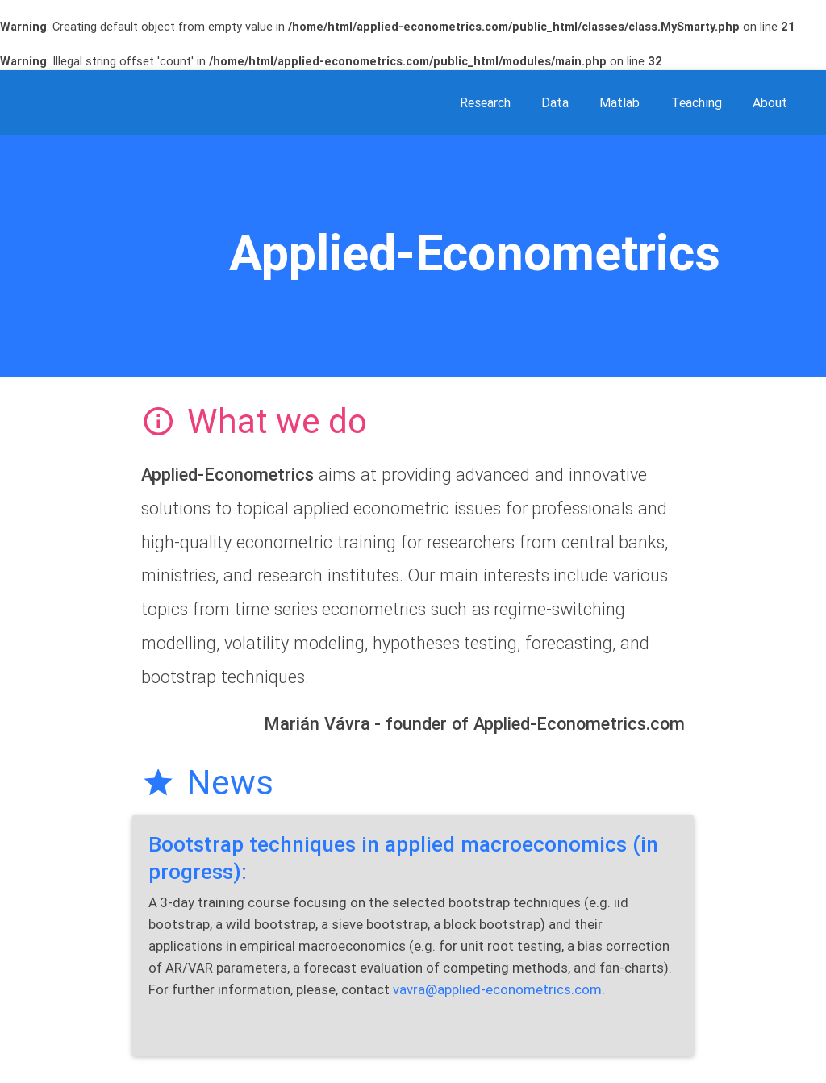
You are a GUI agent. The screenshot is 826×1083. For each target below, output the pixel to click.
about (770, 102)
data (555, 102)
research (485, 102)
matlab (619, 102)
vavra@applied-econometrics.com (497, 989)
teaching (696, 102)
